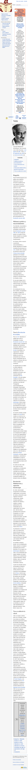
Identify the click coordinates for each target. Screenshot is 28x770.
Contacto (4, 27)
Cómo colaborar (5, 32)
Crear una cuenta (19, 1)
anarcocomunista (19, 155)
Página (13, 4)
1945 (23, 153)
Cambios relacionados (6, 40)
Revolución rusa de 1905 (19, 218)
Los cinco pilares (5, 24)
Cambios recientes (5, 18)
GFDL (22, 735)
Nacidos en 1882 (18, 740)
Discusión (18, 4)
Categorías (16, 739)
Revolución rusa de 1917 (19, 341)
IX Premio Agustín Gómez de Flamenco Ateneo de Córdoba (20, 101)
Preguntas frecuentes (6, 34)
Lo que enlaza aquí (6, 39)
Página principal (4, 14)
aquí (20, 112)
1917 (18, 336)
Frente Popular (17, 679)
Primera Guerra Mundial (18, 253)
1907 (19, 232)
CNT (23, 680)
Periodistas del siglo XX (19, 747)
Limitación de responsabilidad (18, 764)
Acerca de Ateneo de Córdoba (18, 762)
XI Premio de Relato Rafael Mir (19, 94)
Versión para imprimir (6, 43)
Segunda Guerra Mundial (19, 687)
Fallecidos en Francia (19, 745)
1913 (14, 249)
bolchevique (16, 402)
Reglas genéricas (5, 26)
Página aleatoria (4, 19)
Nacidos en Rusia (18, 742)
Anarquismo (17, 751)
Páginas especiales (6, 42)
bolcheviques (16, 551)
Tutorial (3, 31)
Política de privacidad (17, 759)
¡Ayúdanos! (11, 116)
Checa (20, 526)
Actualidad (3, 16)
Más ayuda (4, 35)
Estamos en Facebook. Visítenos (24, 117)
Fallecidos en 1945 (18, 744)
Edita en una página (17, 117)
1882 (19, 151)
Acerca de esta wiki (6, 23)
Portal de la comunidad (6, 15)
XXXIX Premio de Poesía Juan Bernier (20, 97)
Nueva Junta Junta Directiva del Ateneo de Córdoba (20, 25)
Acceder (25, 1)
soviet (20, 414)
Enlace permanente (6, 44)
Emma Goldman (17, 583)
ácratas (15, 350)
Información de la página (5, 47)
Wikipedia (22, 739)
